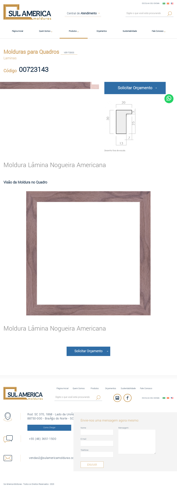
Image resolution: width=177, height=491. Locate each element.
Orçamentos (110, 388)
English (172, 3)
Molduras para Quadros (31, 52)
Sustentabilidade (128, 388)
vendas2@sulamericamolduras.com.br (53, 458)
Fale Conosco (146, 388)
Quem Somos (79, 388)
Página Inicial (63, 388)
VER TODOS (69, 52)
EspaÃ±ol (168, 3)
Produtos (95, 388)
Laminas (10, 58)
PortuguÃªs (164, 3)
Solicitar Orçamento (135, 88)
